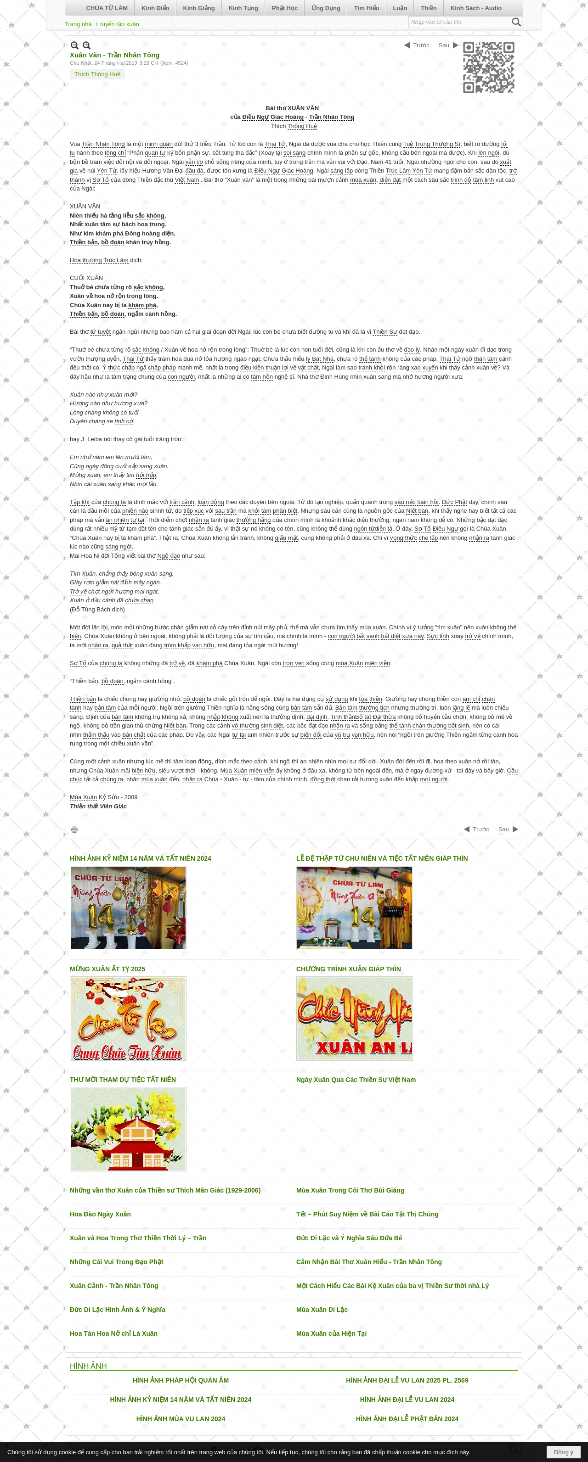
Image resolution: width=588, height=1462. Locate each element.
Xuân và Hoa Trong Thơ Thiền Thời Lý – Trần (138, 1238)
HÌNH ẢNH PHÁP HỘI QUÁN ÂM (181, 1380)
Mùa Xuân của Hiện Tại (331, 1333)
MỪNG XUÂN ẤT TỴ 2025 (107, 969)
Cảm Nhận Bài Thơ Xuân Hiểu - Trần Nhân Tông (369, 1262)
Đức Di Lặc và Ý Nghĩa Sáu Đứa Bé (349, 1238)
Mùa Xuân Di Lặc (322, 1309)
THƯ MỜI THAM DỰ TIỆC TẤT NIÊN (123, 1079)
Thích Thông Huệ (97, 74)
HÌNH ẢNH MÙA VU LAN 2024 (181, 1419)
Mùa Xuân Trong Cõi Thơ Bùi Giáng (350, 1190)
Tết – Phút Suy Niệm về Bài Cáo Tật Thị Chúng (367, 1214)
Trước (421, 45)
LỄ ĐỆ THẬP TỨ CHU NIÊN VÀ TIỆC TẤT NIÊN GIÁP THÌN (382, 858)
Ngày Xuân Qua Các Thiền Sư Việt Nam (356, 1079)
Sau (444, 45)
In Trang (74, 829)
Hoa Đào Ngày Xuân (100, 1214)
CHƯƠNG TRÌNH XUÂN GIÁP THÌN (348, 969)
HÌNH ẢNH (88, 1366)
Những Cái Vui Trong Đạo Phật (116, 1262)
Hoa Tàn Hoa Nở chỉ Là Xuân (114, 1333)
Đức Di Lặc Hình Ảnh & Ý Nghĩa (117, 1309)
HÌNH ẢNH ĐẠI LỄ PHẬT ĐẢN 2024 (407, 1419)
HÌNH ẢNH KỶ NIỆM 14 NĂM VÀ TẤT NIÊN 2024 (140, 858)
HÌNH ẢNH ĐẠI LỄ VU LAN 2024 (407, 1399)
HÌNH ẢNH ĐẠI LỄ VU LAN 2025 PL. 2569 (407, 1380)
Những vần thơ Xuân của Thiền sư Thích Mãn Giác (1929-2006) (165, 1190)
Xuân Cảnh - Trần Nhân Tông (114, 1285)
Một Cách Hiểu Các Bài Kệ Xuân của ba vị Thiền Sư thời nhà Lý (392, 1285)
